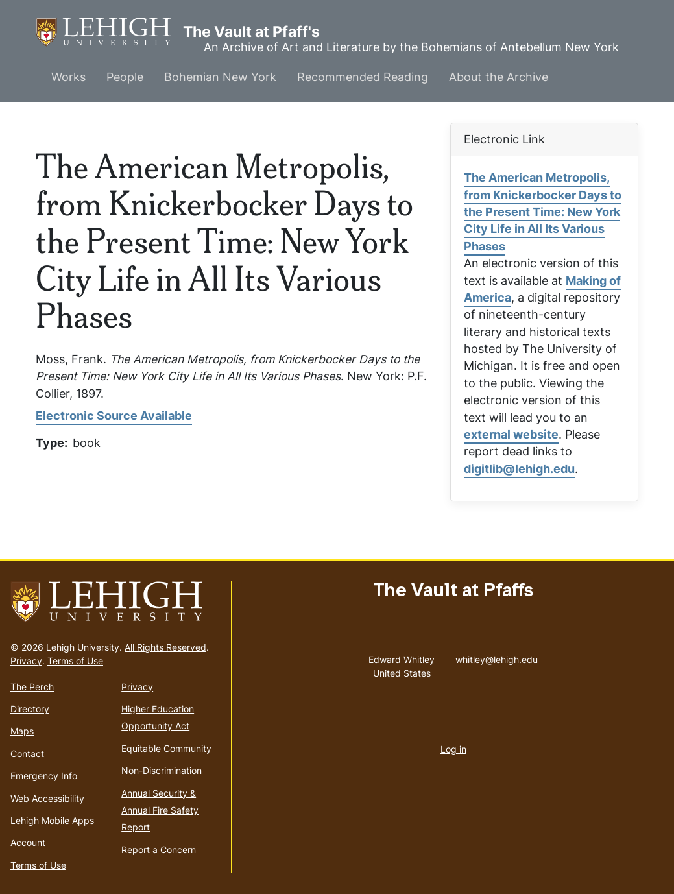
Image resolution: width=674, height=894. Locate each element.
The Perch (32, 687)
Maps (22, 731)
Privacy (26, 661)
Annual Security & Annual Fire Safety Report (160, 810)
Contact (27, 753)
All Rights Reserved (165, 647)
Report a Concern (158, 849)
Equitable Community (166, 748)
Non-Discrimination (161, 770)
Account (27, 842)
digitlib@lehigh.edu (519, 469)
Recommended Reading (362, 77)
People (124, 77)
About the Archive (498, 77)
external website (511, 434)
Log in (453, 749)
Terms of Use (75, 661)
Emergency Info (43, 775)
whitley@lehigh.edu (496, 656)
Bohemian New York (220, 77)
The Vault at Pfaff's (109, 32)
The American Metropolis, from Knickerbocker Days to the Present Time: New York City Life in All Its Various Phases (542, 211)
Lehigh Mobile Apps (52, 820)
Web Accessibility (47, 798)
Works (68, 77)
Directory (29, 709)
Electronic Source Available (114, 415)
